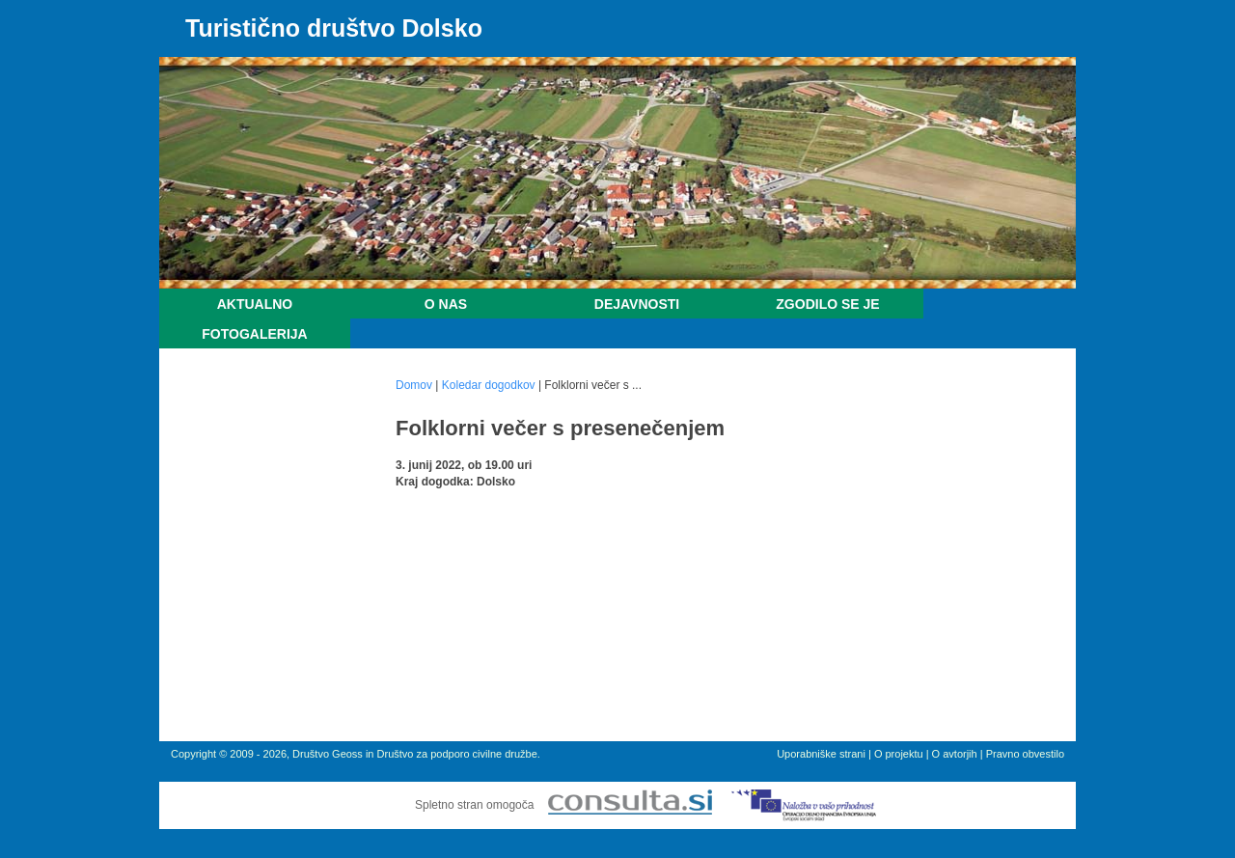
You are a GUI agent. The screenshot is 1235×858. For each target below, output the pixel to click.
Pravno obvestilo (1025, 754)
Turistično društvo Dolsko (333, 28)
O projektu (898, 754)
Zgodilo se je (827, 304)
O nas (446, 304)
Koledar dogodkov (488, 385)
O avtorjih (954, 754)
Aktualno (255, 304)
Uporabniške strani (821, 754)
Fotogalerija (254, 334)
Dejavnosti (636, 304)
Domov (414, 385)
